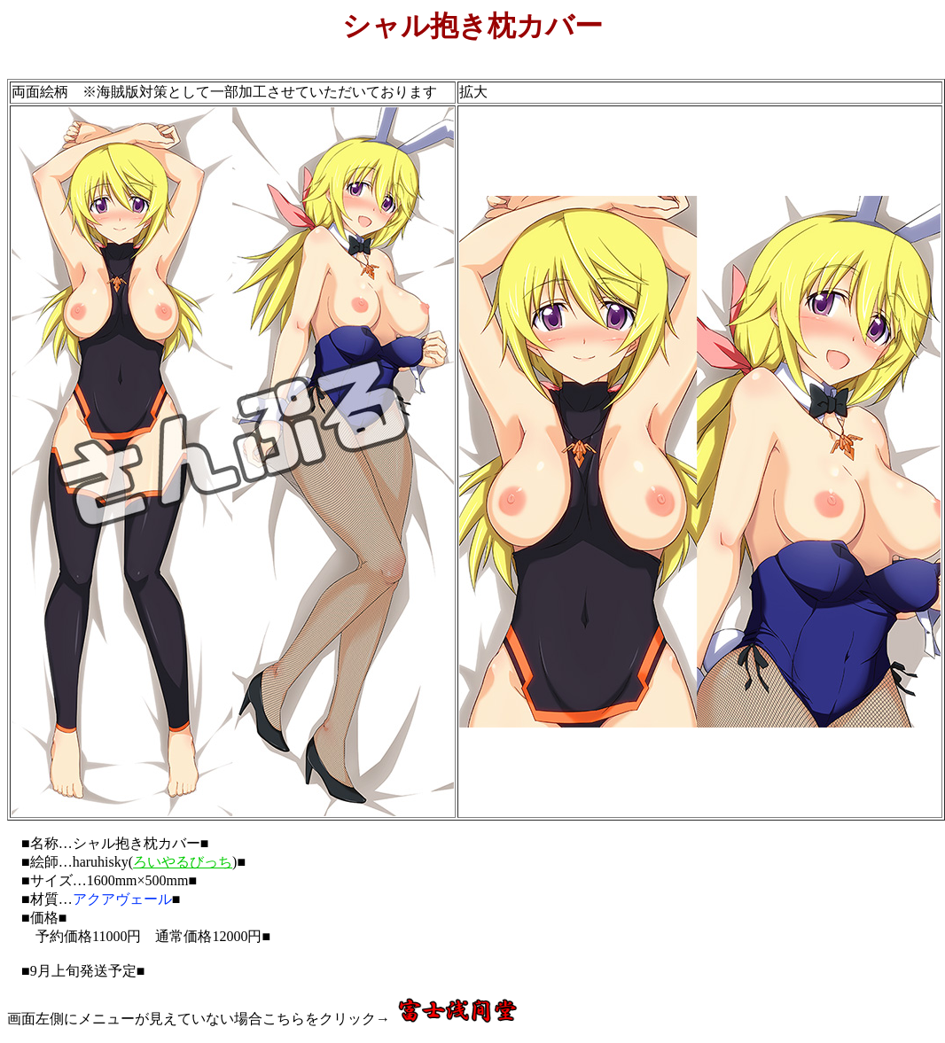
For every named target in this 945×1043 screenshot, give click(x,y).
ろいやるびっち (182, 861)
